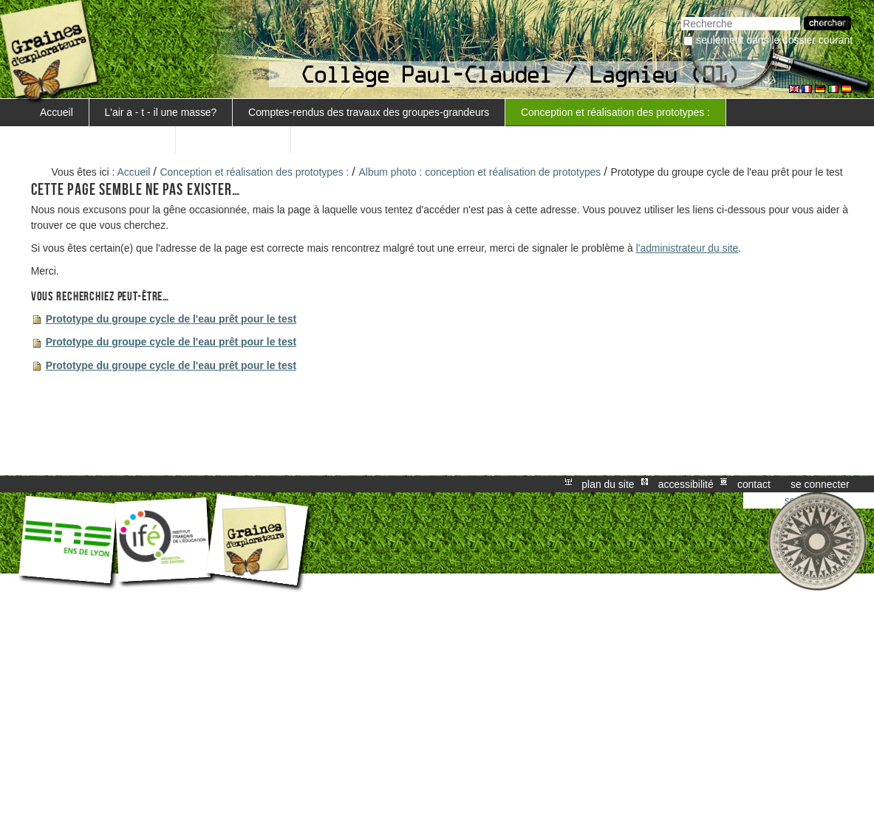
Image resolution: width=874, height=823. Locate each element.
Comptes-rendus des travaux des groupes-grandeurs (368, 112)
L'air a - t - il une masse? (161, 112)
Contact (754, 484)
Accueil (56, 112)
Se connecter (820, 484)
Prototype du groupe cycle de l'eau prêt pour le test (171, 319)
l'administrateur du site (687, 248)
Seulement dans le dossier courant (774, 40)
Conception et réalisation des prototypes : (615, 112)
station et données (233, 139)
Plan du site (607, 484)
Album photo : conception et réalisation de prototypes (480, 172)
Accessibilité (686, 484)
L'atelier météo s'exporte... (100, 139)
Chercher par (680, 15)
